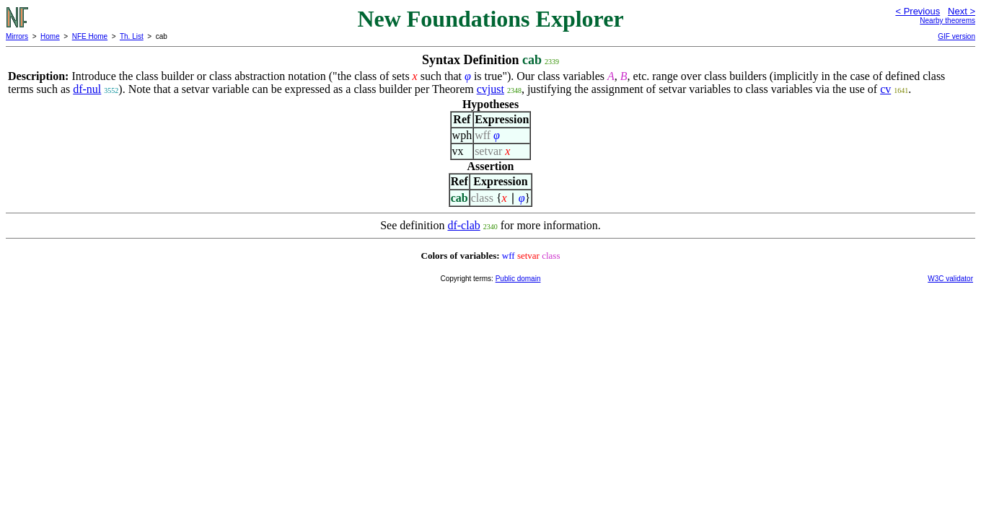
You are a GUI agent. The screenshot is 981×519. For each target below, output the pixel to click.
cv (885, 89)
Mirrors (17, 36)
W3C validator (950, 279)
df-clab (463, 225)
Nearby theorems (947, 21)
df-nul (87, 89)
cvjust (490, 89)
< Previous (917, 11)
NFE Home (89, 36)
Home (50, 36)
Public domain (518, 279)
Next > (961, 11)
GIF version (956, 36)
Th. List (132, 36)
